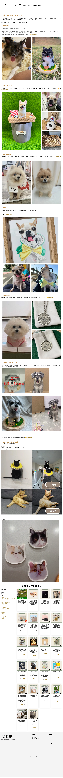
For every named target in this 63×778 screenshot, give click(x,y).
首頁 (10, 5)
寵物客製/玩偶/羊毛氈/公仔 (5, 600)
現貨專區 (2, 619)
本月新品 (29, 5)
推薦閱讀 (39, 5)
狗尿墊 (2, 614)
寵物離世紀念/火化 (4, 610)
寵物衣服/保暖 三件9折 (5, 609)
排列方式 (3, 590)
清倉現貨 (24, 5)
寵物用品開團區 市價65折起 (6, 620)
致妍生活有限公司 (34, 737)
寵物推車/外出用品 (4, 604)
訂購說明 (33, 771)
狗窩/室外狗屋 (3, 605)
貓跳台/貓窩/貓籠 (4, 601)
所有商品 (20, 4)
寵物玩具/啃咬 (3, 611)
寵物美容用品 (3, 606)
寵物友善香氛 (3, 616)
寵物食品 (2, 615)
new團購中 (35, 5)
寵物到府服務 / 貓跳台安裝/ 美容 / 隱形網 (8, 599)
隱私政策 (33, 766)
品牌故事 (14, 5)
